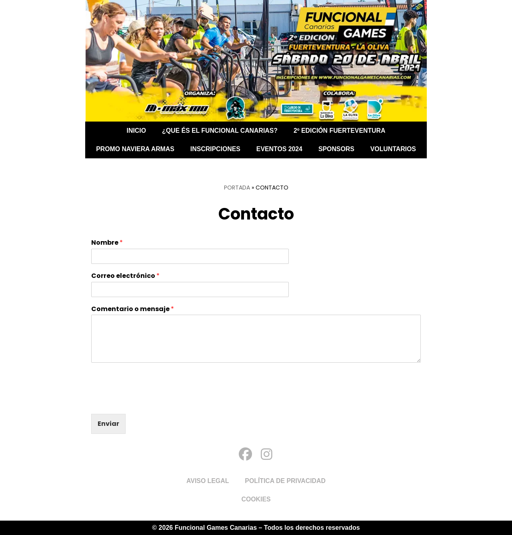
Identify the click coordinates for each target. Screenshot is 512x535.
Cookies (256, 499)
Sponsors (337, 149)
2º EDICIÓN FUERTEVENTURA (340, 130)
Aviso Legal (207, 480)
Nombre (107, 243)
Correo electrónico (125, 276)
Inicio (135, 130)
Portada (237, 188)
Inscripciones (215, 149)
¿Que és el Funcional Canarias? (219, 130)
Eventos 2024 (279, 149)
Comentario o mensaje (132, 309)
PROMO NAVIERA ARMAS (134, 149)
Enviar (108, 423)
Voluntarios (394, 149)
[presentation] (152, 401)
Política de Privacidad (285, 480)
